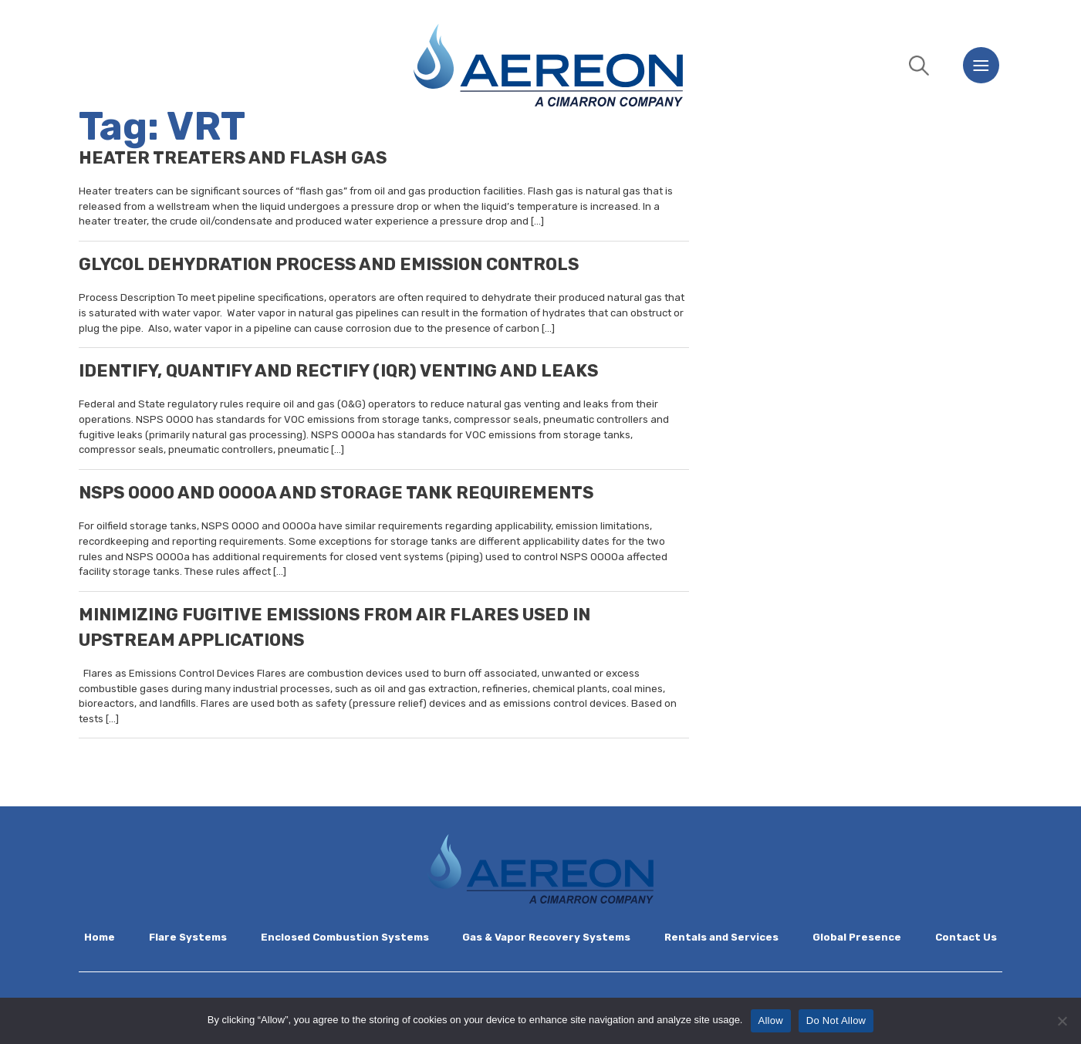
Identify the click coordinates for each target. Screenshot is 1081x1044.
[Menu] (981, 65)
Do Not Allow (836, 1020)
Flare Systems (188, 937)
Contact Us (966, 937)
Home (99, 937)
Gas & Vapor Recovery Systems (546, 937)
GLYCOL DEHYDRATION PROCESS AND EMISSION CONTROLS (329, 264)
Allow (770, 1020)
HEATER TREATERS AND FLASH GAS (233, 157)
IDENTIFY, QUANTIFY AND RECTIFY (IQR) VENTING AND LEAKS (338, 370)
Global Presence (856, 937)
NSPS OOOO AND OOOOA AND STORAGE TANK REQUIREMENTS (336, 492)
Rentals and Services (721, 937)
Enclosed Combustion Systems (345, 937)
